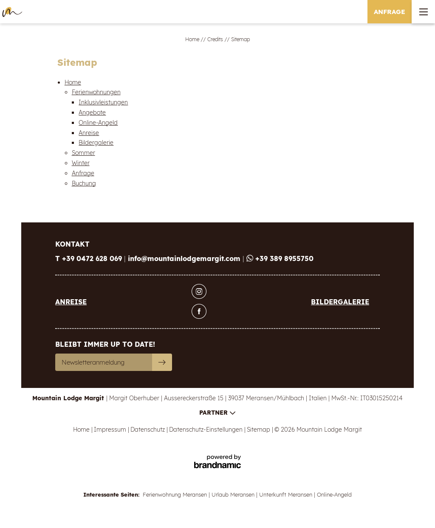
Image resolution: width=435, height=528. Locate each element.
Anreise (89, 133)
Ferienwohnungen (96, 92)
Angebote (92, 112)
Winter (81, 163)
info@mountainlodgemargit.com (185, 258)
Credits (215, 39)
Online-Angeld (98, 122)
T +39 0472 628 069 (89, 258)
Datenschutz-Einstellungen (206, 429)
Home (193, 39)
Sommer (83, 153)
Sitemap (259, 429)
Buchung (84, 183)
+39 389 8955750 (280, 258)
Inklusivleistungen (103, 102)
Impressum (111, 429)
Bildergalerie (96, 142)
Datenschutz (148, 429)
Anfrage (83, 173)
